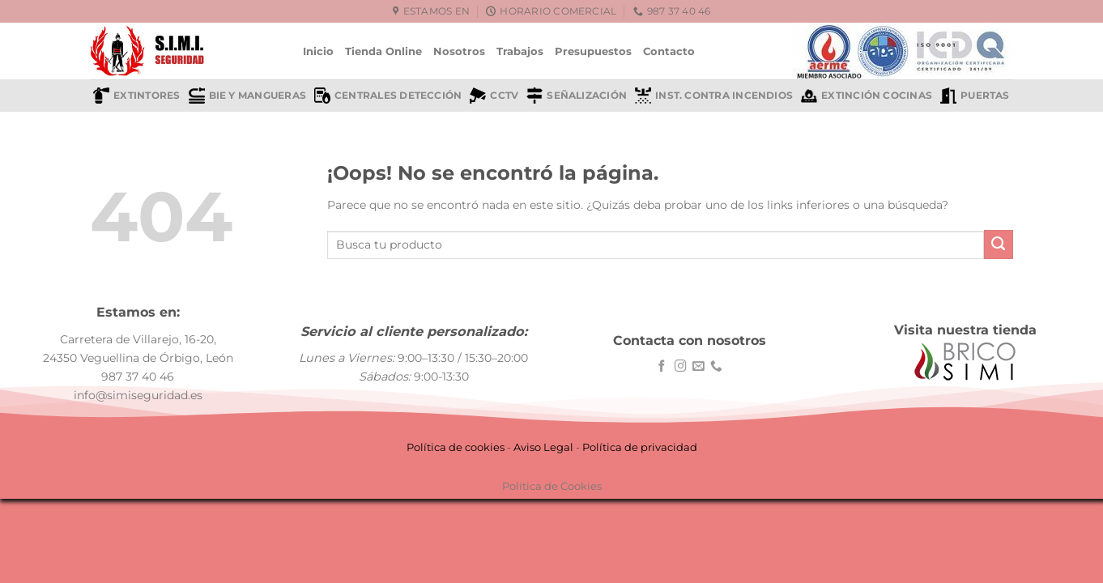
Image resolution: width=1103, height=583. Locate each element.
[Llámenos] (716, 366)
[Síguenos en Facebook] (662, 366)
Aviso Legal (543, 446)
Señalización (576, 95)
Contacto (669, 51)
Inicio (318, 51)
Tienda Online (383, 51)
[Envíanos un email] (698, 366)
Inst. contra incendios (714, 95)
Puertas (975, 95)
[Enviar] (998, 244)
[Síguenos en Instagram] (681, 366)
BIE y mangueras (247, 95)
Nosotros (459, 51)
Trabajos (519, 51)
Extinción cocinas (866, 95)
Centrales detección (388, 95)
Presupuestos (593, 51)
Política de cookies (456, 446)
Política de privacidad (639, 446)
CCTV (494, 95)
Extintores (136, 95)
